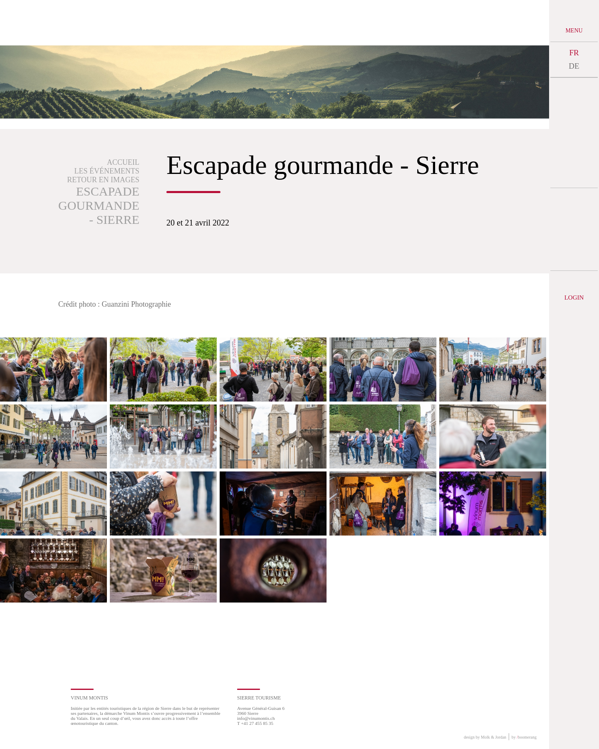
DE (574, 66)
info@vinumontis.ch (256, 718)
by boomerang (524, 737)
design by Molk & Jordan (485, 737)
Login (574, 297)
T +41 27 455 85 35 (255, 723)
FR (574, 52)
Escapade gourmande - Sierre (98, 205)
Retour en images (103, 180)
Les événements (107, 171)
